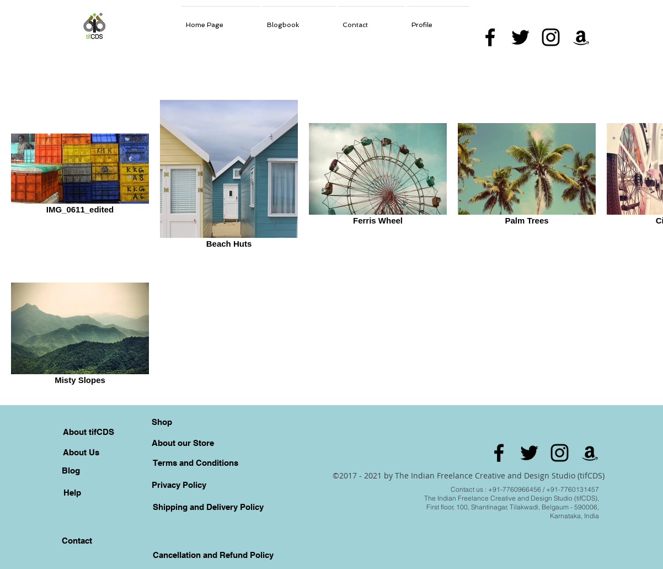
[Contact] (76, 540)
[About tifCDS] (88, 432)
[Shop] (161, 422)
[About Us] (81, 452)
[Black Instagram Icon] (551, 37)
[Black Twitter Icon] (520, 37)
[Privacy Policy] (178, 485)
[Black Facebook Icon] (490, 37)
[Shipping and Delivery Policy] (208, 507)
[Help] (72, 492)
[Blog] (70, 470)
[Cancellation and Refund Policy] (213, 555)
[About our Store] (182, 443)
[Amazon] (581, 37)
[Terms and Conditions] (195, 462)
